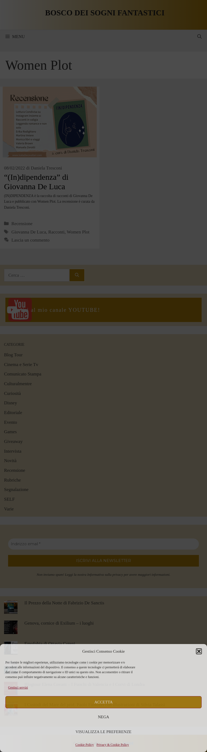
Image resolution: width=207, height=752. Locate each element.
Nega (103, 717)
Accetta (103, 702)
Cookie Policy (84, 745)
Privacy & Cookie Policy (112, 745)
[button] (199, 651)
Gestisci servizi (18, 687)
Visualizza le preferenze (103, 732)
